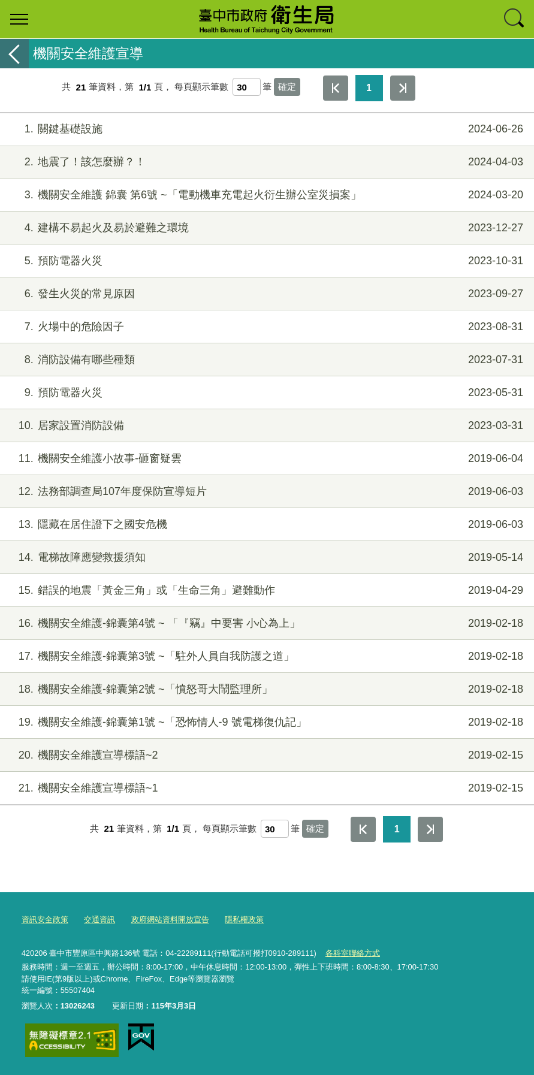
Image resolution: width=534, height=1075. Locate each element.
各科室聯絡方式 (352, 953)
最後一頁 (402, 88)
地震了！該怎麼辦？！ (265, 162)
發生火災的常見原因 (265, 294)
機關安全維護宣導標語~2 (265, 755)
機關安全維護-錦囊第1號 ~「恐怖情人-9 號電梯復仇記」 (265, 722)
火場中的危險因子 (265, 327)
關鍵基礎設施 (265, 129)
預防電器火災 (265, 261)
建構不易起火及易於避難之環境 (265, 228)
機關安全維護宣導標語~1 (265, 788)
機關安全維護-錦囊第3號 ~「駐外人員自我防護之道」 (265, 656)
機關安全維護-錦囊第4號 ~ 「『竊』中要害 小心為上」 (265, 623)
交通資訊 (99, 919)
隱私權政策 (244, 919)
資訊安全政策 (45, 919)
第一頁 (335, 88)
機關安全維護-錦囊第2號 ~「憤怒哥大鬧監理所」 (265, 689)
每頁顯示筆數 (201, 87)
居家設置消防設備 (265, 425)
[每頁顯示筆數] (247, 87)
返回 (14, 53)
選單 (19, 19)
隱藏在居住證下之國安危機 (265, 524)
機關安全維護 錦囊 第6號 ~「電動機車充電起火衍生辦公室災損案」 (265, 195)
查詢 (515, 19)
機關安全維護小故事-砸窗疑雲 (265, 458)
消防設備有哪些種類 (265, 360)
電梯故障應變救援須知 (265, 557)
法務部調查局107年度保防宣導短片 (265, 491)
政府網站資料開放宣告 (170, 919)
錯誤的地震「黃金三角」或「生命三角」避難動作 (265, 590)
